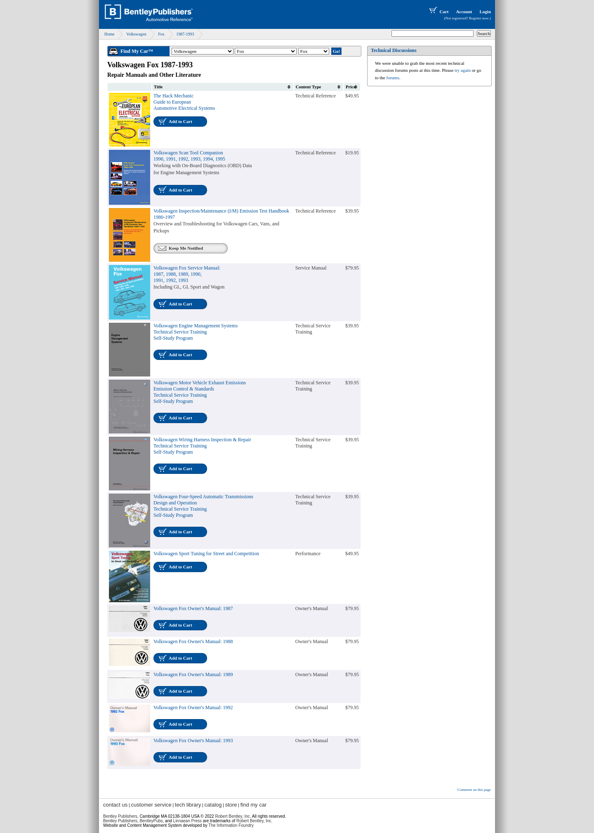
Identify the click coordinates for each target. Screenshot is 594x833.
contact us (115, 805)
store (231, 805)
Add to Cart (180, 121)
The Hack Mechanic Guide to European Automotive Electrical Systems (184, 102)
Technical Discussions (394, 50)
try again (463, 70)
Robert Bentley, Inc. (254, 821)
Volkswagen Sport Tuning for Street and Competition (206, 553)
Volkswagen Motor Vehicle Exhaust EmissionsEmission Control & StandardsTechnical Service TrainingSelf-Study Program (199, 392)
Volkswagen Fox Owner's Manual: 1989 (193, 674)
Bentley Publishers (120, 816)
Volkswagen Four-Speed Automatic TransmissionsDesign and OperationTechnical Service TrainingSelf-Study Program (203, 506)
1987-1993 (185, 34)
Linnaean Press (187, 821)
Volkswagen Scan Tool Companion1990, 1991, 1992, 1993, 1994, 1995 (189, 156)
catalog (213, 805)
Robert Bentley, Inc (232, 816)
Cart (438, 11)
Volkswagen (136, 34)
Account (464, 11)
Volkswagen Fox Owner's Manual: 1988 (193, 641)
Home (109, 34)
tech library (188, 805)
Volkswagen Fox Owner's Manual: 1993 (193, 740)
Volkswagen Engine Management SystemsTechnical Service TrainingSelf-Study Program (195, 332)
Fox (161, 34)
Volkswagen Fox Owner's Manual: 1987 (193, 608)
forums (393, 77)
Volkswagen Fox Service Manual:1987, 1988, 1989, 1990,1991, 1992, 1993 (186, 274)
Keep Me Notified (186, 248)
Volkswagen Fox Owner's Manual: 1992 (193, 707)
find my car (253, 805)
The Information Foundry (231, 825)
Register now (479, 18)
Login (485, 11)
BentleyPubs (151, 821)
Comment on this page (474, 790)
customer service (151, 805)
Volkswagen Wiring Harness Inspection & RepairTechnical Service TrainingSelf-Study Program (202, 446)
